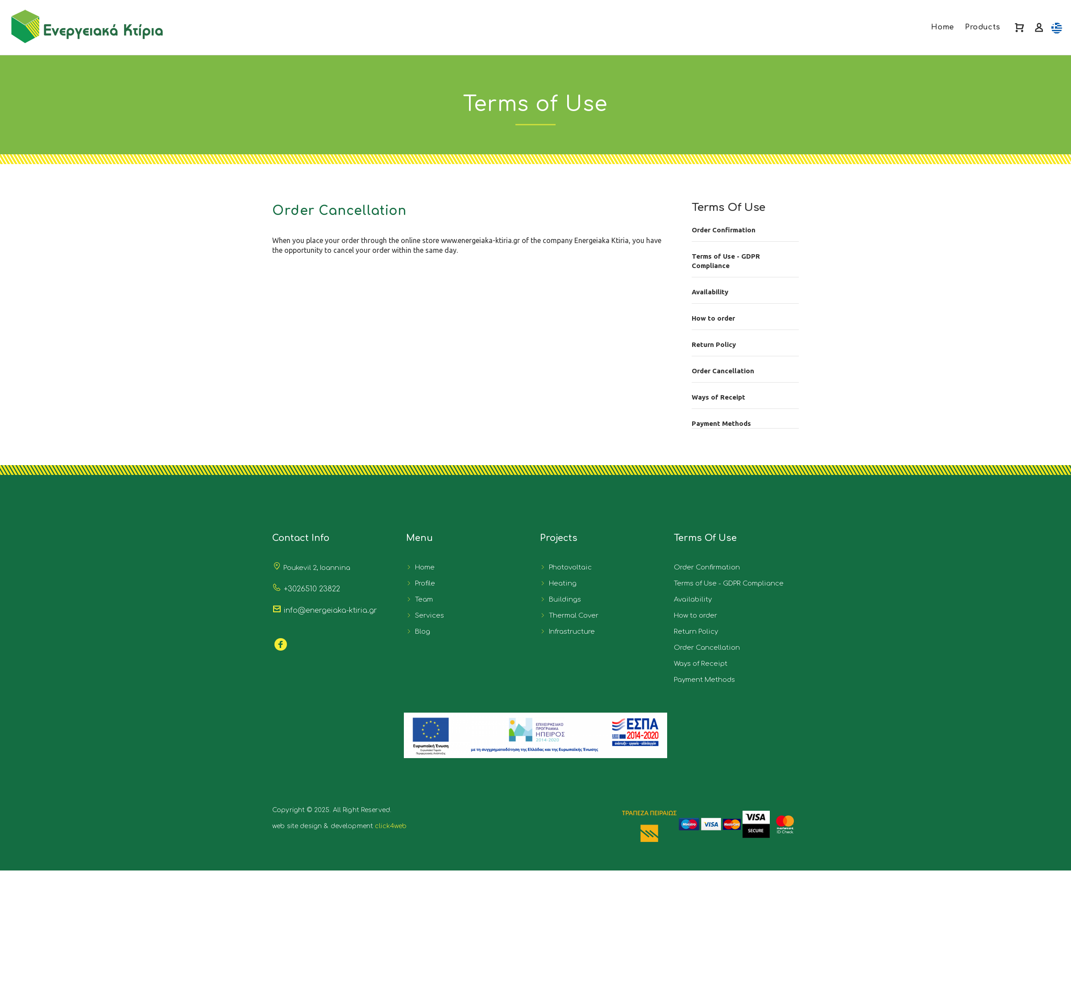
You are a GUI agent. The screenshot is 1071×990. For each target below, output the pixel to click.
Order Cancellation (723, 371)
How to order (713, 318)
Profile (423, 583)
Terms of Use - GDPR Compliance (726, 260)
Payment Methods (721, 423)
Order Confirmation (724, 230)
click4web (391, 826)
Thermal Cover (571, 615)
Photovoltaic (568, 567)
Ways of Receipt (718, 397)
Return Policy (714, 344)
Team (422, 599)
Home (942, 27)
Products (982, 27)
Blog (420, 631)
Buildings (563, 599)
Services (427, 615)
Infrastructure (570, 631)
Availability (710, 292)
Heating (561, 583)
